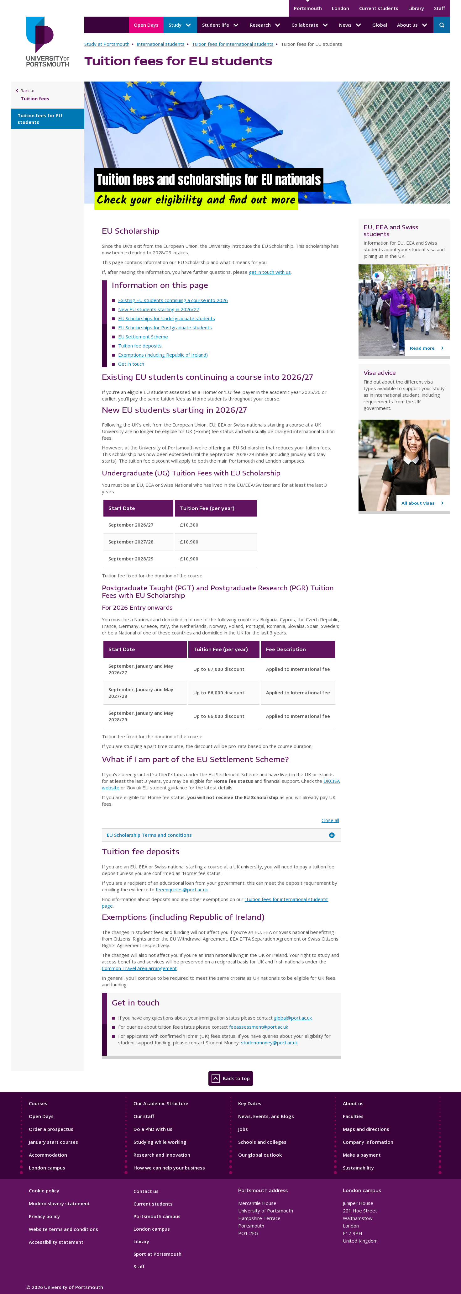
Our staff (144, 1116)
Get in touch (131, 364)
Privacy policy (44, 1216)
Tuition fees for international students (233, 44)
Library (416, 8)
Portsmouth (308, 8)
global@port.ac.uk (293, 1018)
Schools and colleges (262, 1142)
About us (353, 1103)
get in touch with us (270, 272)
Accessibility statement (56, 1242)
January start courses (53, 1142)
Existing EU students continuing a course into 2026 (173, 300)
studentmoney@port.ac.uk (269, 1042)
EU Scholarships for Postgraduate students (165, 327)
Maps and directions (366, 1129)
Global (379, 25)
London (340, 8)
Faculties (353, 1116)
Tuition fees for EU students (40, 118)
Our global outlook (260, 1155)
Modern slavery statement (59, 1203)
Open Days (146, 25)
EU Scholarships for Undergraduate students (166, 318)
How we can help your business (169, 1167)
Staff (439, 8)
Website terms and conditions (63, 1229)
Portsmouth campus (157, 1216)
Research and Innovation (162, 1155)
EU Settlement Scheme (143, 336)
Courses (38, 1103)
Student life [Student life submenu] (221, 25)
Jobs (243, 1129)
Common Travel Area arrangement (139, 968)
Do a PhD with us (153, 1129)
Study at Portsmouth (106, 44)
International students (161, 44)
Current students (378, 8)
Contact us (146, 1191)
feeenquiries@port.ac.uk (182, 889)
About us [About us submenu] (412, 25)
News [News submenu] (350, 25)
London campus (47, 1167)
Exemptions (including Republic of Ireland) (163, 355)
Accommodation (48, 1155)
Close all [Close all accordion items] (330, 820)
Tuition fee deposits (140, 345)
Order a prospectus (51, 1129)
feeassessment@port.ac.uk (258, 1027)
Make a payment (362, 1155)
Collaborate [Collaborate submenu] (310, 25)
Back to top (231, 1078)
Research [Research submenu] (265, 25)
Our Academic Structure (161, 1103)
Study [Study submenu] (180, 25)
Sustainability (358, 1167)
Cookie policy (44, 1190)
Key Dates (249, 1103)
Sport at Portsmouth (157, 1254)
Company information (368, 1142)
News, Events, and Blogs (266, 1116)
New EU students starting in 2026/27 (158, 309)
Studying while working (160, 1142)
